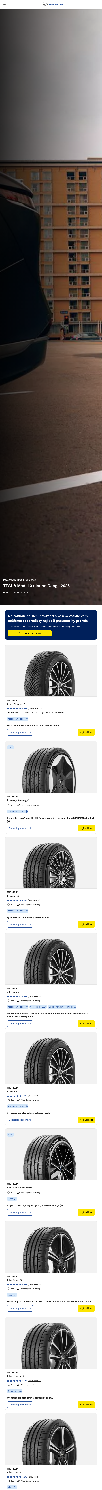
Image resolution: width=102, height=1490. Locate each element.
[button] (24, 708)
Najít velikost (86, 732)
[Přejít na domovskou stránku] (53, 4)
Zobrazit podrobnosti (20, 732)
